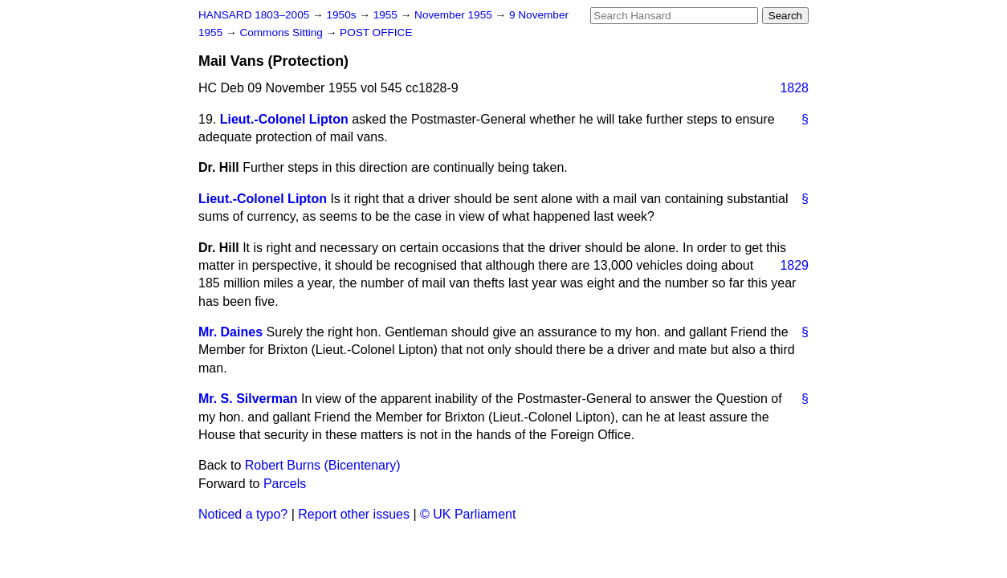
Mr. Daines (230, 332)
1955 (387, 15)
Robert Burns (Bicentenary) (323, 465)
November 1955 (454, 15)
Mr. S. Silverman (248, 398)
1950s (342, 15)
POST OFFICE (376, 32)
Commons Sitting (282, 32)
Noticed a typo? (242, 514)
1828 (794, 88)
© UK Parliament (468, 514)
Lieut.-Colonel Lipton (284, 119)
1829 (794, 265)
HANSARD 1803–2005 (253, 15)
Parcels (284, 483)
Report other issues (354, 514)
